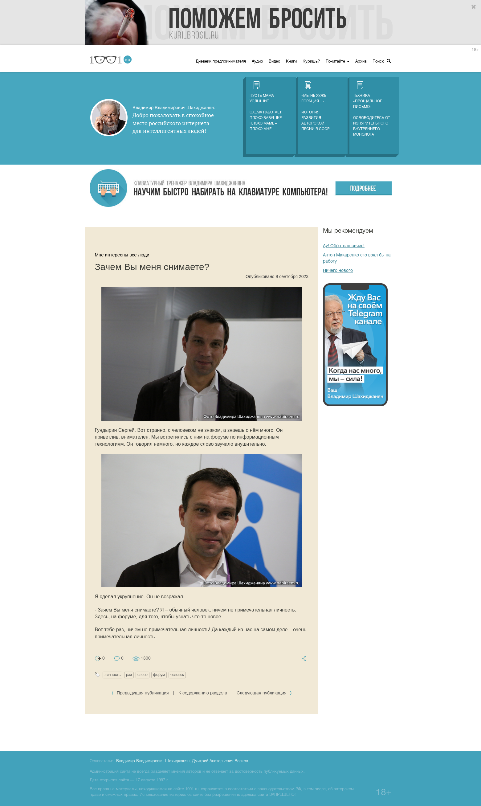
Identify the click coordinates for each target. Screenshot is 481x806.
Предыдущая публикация (140, 693)
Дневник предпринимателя (221, 61)
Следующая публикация (264, 693)
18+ (475, 50)
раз (129, 675)
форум (159, 675)
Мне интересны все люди (122, 254)
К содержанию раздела (202, 693)
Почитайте (337, 61)
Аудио (257, 61)
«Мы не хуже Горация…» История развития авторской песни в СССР (315, 106)
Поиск (382, 61)
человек (177, 675)
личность (112, 675)
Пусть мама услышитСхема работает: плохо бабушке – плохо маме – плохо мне (267, 106)
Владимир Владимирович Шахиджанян (153, 761)
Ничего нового (338, 271)
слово (142, 675)
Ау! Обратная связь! (344, 246)
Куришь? (311, 61)
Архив (361, 61)
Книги (291, 61)
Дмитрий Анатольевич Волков (220, 761)
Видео (274, 61)
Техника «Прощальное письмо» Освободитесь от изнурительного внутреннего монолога (371, 108)
